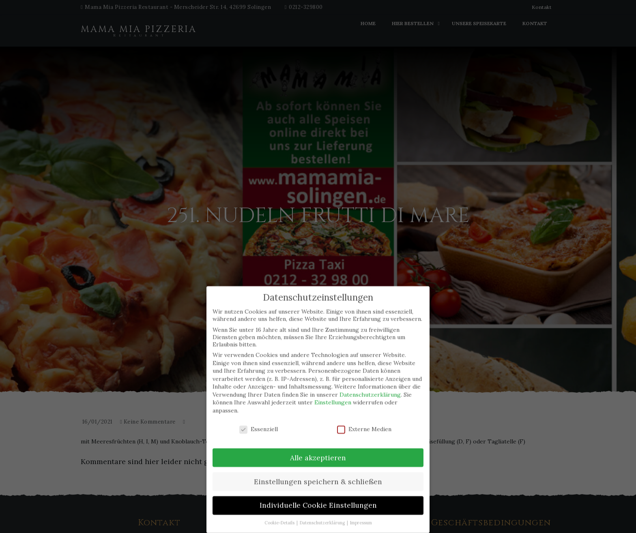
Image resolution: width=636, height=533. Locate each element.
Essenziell (258, 423)
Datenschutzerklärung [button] (323, 517)
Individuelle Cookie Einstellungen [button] (318, 499)
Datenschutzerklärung (370, 388)
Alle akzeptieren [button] (318, 451)
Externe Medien (364, 423)
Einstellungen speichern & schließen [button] (318, 475)
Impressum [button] (361, 517)
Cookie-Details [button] (280, 517)
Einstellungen (332, 396)
